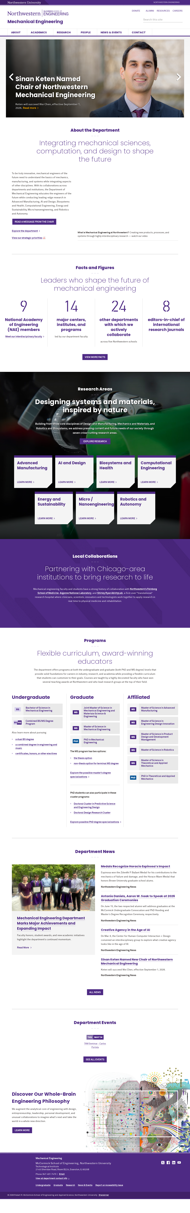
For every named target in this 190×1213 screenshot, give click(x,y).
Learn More (22, 1130)
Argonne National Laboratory (75, 593)
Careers (178, 11)
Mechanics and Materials (133, 424)
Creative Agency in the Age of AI (125, 930)
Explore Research (95, 441)
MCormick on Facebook (168, 1162)
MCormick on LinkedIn (173, 1162)
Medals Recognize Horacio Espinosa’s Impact (135, 866)
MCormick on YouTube (179, 1162)
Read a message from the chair (34, 222)
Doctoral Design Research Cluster (92, 813)
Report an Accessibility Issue (109, 1185)
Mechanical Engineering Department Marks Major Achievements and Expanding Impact (51, 876)
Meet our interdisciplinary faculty (23, 336)
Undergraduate (43, 1185)
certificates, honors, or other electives (36, 753)
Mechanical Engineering (35, 22)
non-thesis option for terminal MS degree (96, 763)
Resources (163, 11)
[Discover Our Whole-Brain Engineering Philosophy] (136, 1114)
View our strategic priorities (27, 238)
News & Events (113, 32)
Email (62, 1174)
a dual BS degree (24, 739)
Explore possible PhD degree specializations (94, 822)
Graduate (58, 1185)
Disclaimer (104, 1195)
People (87, 32)
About (17, 32)
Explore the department (25, 231)
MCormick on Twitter (162, 1162)
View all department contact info (51, 1178)
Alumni (150, 11)
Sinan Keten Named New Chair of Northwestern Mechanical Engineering (137, 961)
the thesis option (83, 758)
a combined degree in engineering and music (36, 746)
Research (65, 32)
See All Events (95, 1059)
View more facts (95, 357)
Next (179, 77)
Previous (11, 77)
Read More (23, 901)
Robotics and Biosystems (51, 428)
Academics (40, 32)
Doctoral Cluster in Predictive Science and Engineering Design (94, 806)
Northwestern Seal (21, 1165)
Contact (140, 32)
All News (95, 992)
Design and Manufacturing (99, 424)
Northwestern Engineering (167, 2)
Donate (136, 11)
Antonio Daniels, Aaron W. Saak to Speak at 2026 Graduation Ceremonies (138, 898)
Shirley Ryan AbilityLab (110, 593)
